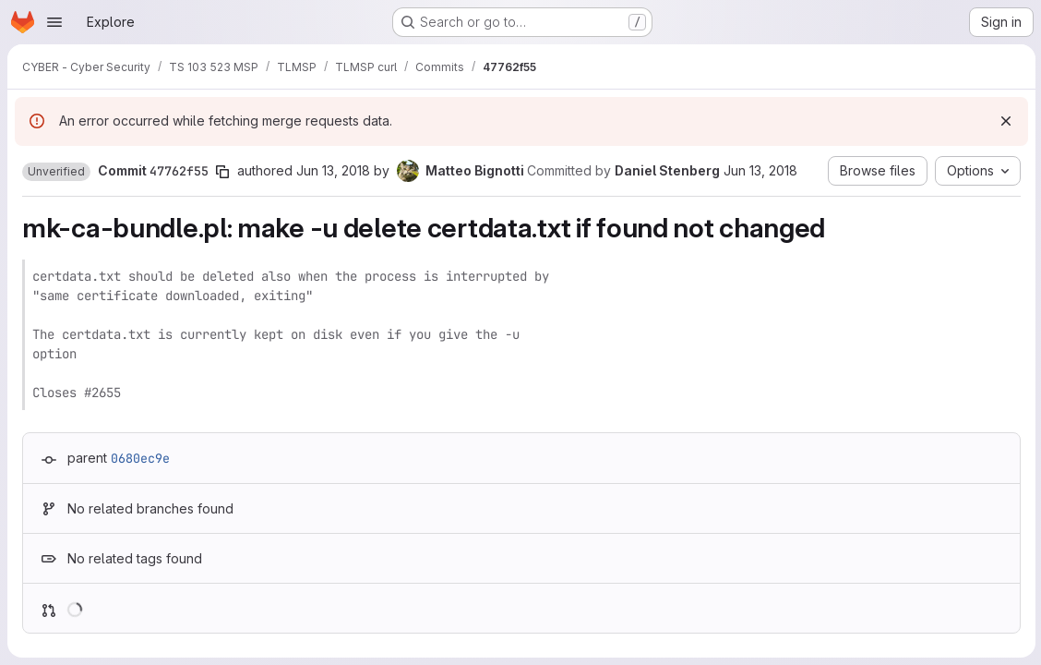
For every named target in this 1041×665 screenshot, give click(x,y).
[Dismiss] (1004, 121)
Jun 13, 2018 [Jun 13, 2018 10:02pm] (760, 170)
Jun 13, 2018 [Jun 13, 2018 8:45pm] (333, 170)
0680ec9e (140, 458)
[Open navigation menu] (54, 22)
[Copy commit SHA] (222, 172)
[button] (56, 172)
